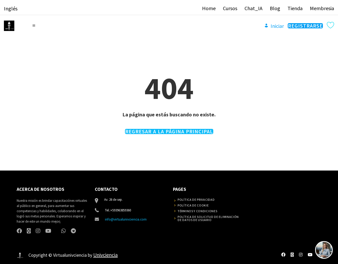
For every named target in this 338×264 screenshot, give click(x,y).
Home (209, 7)
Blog (275, 7)
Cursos (230, 7)
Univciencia (105, 253)
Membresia (322, 7)
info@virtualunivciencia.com (125, 218)
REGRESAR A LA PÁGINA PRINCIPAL (169, 130)
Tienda (295, 7)
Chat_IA (253, 7)
